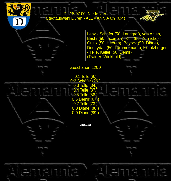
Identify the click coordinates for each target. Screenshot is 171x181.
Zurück (85, 125)
